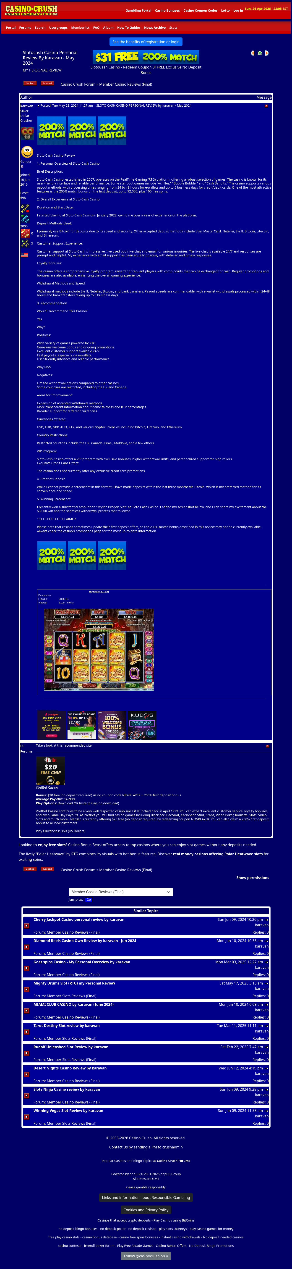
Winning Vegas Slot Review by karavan (68, 1110)
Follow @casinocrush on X (146, 1255)
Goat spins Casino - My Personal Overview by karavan (82, 961)
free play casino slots (64, 1237)
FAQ (96, 27)
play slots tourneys (173, 1229)
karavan (26, 106)
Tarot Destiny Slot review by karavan (67, 1025)
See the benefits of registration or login (146, 41)
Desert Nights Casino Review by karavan (70, 1068)
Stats (173, 27)
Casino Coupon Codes (200, 10)
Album (108, 27)
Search (40, 27)
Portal (11, 27)
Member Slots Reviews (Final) (71, 995)
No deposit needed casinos (223, 1237)
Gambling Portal (138, 10)
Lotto (225, 10)
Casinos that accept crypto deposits (124, 1220)
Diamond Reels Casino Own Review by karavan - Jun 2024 (85, 940)
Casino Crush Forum (78, 84)
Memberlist (80, 27)
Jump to (75, 899)
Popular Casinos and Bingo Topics (127, 1160)
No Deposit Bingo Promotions (211, 1245)
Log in (238, 10)
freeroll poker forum (99, 1245)
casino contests (69, 1245)
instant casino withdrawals (181, 1237)
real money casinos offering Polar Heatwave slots (218, 853)
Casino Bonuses (167, 10)
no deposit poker (113, 1229)
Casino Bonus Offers (171, 1245)
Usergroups (58, 27)
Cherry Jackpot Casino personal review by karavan (79, 919)
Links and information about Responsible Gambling (146, 1197)
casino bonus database (99, 1237)
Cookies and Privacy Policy (146, 1209)
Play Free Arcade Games (135, 1245)
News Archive (155, 27)
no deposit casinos (142, 1229)
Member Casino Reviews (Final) (125, 84)
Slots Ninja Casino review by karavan (67, 1089)
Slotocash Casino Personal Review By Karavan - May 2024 (50, 57)
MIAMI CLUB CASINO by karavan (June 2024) (74, 1004)
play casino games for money (211, 1229)
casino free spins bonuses (138, 1237)
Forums (25, 27)
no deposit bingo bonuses (78, 1229)
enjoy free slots (52, 844)
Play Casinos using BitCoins (173, 1220)
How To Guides (129, 27)
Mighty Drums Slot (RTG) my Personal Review (74, 983)
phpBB (135, 1174)
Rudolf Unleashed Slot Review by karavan (71, 1046)
